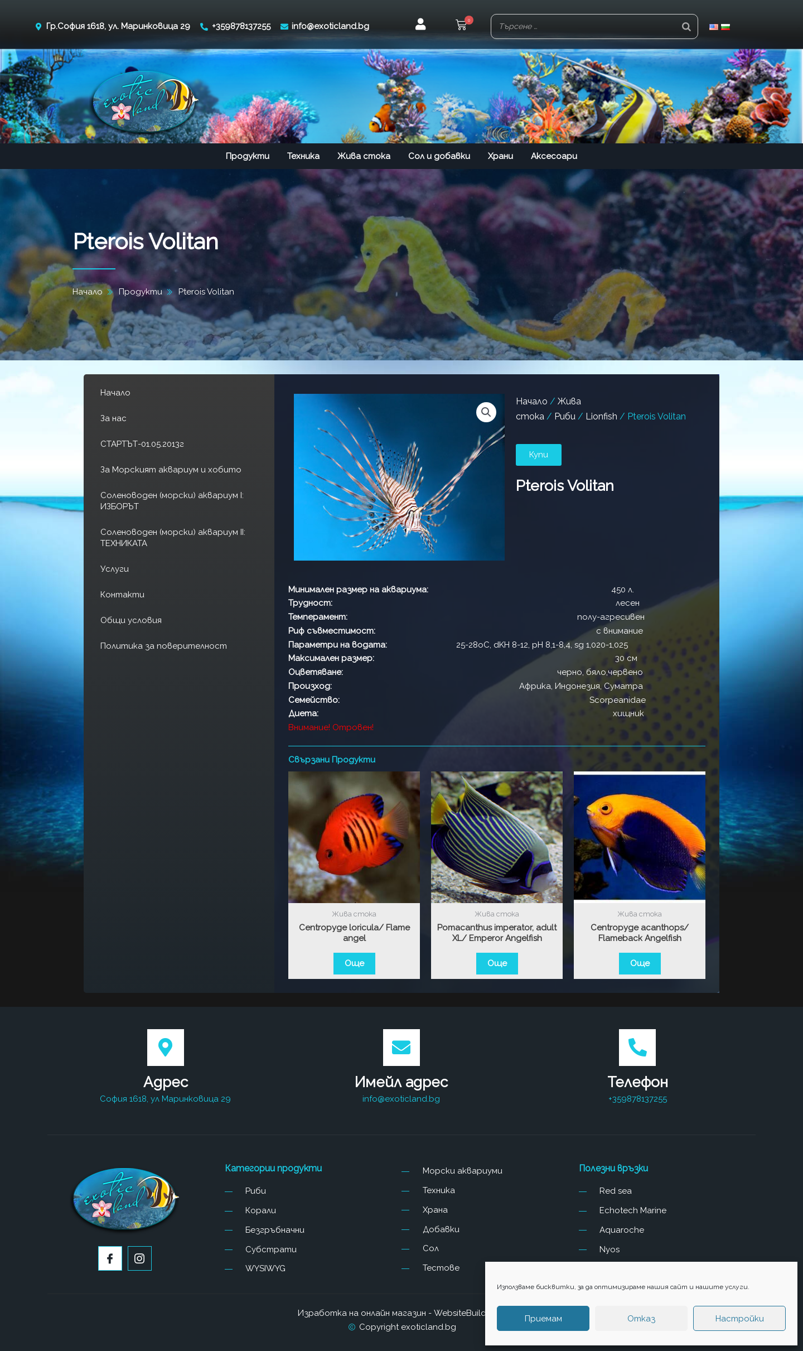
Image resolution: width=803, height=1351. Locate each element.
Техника (303, 156)
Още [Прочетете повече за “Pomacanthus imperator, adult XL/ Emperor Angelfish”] (497, 963)
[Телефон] (637, 1047)
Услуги (114, 569)
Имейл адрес (401, 1082)
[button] (461, 26)
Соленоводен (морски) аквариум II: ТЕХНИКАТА (172, 537)
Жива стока (363, 156)
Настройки (739, 1319)
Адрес (165, 1082)
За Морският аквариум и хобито (170, 470)
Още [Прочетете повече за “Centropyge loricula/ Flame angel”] (354, 963)
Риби (564, 416)
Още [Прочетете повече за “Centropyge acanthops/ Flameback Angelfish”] (640, 963)
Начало (115, 393)
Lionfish (601, 416)
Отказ (641, 1319)
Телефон (637, 1082)
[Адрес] (165, 1047)
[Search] (686, 26)
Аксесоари (554, 156)
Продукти (247, 156)
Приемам (543, 1319)
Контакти (122, 595)
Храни (500, 156)
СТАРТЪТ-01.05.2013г (142, 444)
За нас (113, 418)
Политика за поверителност (163, 646)
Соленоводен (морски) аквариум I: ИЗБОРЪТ (172, 501)
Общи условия (131, 620)
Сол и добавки (439, 156)
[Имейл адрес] (401, 1047)
